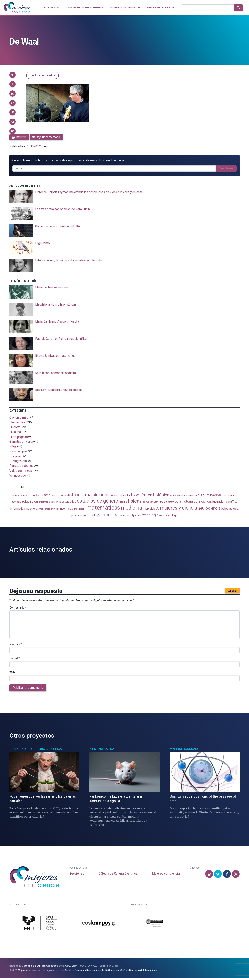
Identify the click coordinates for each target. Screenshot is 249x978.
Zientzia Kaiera (101, 749)
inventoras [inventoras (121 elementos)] (66, 508)
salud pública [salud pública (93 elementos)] (134, 515)
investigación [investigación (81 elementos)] (80, 509)
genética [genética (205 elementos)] (160, 501)
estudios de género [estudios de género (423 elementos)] (97, 501)
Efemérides (17, 422)
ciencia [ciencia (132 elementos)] (192, 495)
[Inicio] (17, 7)
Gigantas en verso (21, 441)
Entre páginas (18, 437)
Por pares (16, 456)
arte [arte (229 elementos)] (47, 495)
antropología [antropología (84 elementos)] (18, 495)
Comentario (18, 607)
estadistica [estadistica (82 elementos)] (56, 502)
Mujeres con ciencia (166, 873)
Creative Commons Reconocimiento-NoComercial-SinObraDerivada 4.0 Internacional (111, 970)
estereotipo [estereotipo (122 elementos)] (69, 501)
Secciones (76, 873)
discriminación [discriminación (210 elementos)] (209, 495)
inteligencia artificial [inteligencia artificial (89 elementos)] (48, 508)
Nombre (15, 644)
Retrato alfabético (21, 466)
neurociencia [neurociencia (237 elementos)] (209, 508)
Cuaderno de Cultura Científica (35, 749)
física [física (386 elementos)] (134, 501)
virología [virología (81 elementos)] (163, 515)
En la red (15, 432)
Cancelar (232, 590)
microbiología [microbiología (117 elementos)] (151, 508)
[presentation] (124, 196)
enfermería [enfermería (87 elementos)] (44, 502)
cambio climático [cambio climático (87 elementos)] (178, 495)
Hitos (13, 446)
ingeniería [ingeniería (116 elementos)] (32, 508)
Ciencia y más (18, 417)
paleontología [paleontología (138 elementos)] (230, 508)
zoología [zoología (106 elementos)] (173, 515)
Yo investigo (17, 475)
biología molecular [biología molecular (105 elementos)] (119, 495)
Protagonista (18, 461)
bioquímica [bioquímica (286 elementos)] (141, 494)
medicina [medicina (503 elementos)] (131, 508)
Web (12, 672)
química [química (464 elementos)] (110, 515)
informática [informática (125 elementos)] (17, 508)
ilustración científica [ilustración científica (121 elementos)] (224, 501)
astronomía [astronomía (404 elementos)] (79, 494)
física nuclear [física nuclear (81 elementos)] (146, 502)
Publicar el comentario (28, 688)
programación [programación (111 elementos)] (79, 515)
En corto (14, 427)
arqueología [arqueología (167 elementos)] (34, 495)
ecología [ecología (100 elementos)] (16, 501)
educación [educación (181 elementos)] (30, 501)
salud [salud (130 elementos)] (122, 515)
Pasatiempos (18, 451)
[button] (12, 75)
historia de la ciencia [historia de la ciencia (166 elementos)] (196, 501)
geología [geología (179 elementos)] (174, 501)
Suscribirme (226, 168)
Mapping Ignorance (185, 749)
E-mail (14, 658)
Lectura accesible (42, 75)
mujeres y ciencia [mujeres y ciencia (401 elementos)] (178, 508)
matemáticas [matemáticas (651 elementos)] (103, 507)
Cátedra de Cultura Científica (117, 873)
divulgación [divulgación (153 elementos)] (229, 495)
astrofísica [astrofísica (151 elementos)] (59, 495)
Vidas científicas (20, 471)
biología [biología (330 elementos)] (100, 494)
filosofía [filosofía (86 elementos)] (123, 502)
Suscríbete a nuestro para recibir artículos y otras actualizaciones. (68, 160)
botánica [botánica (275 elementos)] (161, 494)
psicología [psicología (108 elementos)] (94, 515)
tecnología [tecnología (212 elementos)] (150, 515)
